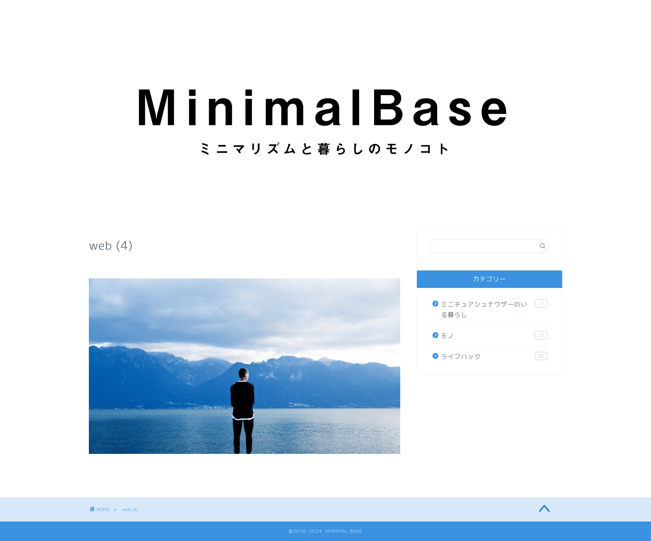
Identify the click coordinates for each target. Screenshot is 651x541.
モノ (494, 335)
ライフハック (494, 356)
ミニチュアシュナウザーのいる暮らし (494, 309)
